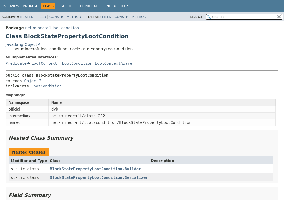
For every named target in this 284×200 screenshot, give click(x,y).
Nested (26, 17)
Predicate (16, 63)
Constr (56, 17)
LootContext (44, 63)
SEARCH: (197, 17)
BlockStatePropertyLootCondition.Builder (95, 169)
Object (31, 81)
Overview (10, 6)
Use (61, 6)
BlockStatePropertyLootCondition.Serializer (99, 177)
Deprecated (91, 6)
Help (123, 6)
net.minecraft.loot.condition (52, 28)
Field (41, 17)
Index (111, 6)
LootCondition (77, 63)
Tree (72, 6)
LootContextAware (113, 63)
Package (30, 6)
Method (74, 17)
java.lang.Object (21, 44)
